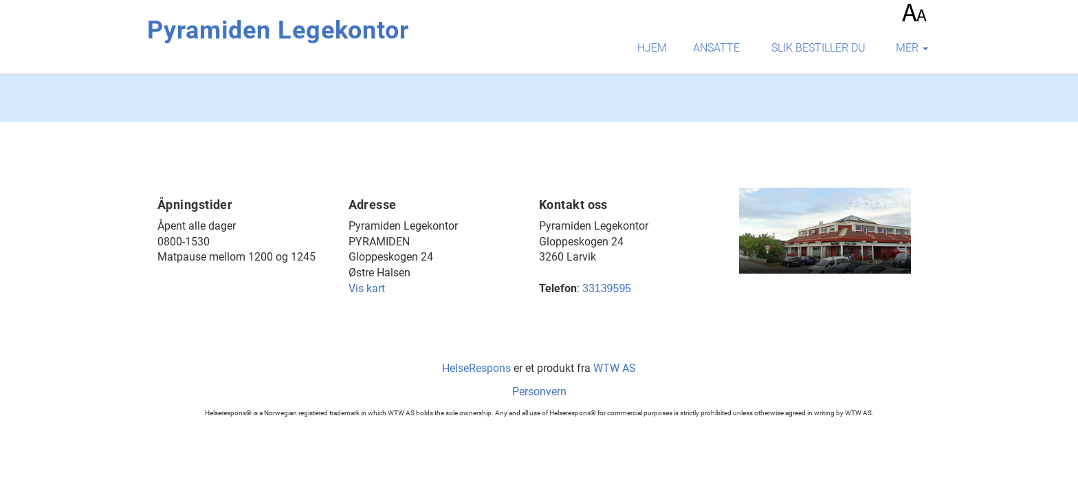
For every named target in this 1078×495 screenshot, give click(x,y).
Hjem (652, 47)
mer (912, 47)
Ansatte (716, 47)
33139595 (606, 288)
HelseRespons (476, 368)
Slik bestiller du (818, 47)
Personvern (539, 391)
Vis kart (367, 288)
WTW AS (614, 368)
